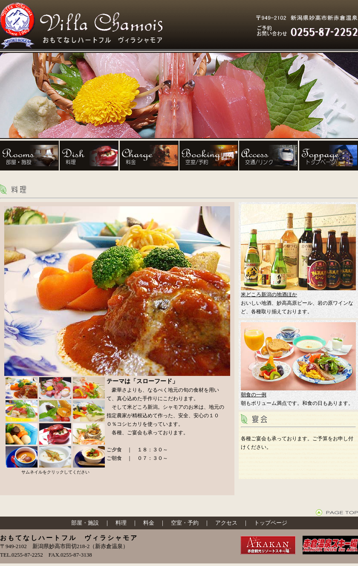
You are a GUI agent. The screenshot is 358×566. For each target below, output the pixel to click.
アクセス (226, 523)
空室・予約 (185, 523)
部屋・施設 (85, 523)
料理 (121, 523)
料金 (148, 523)
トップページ (270, 523)
